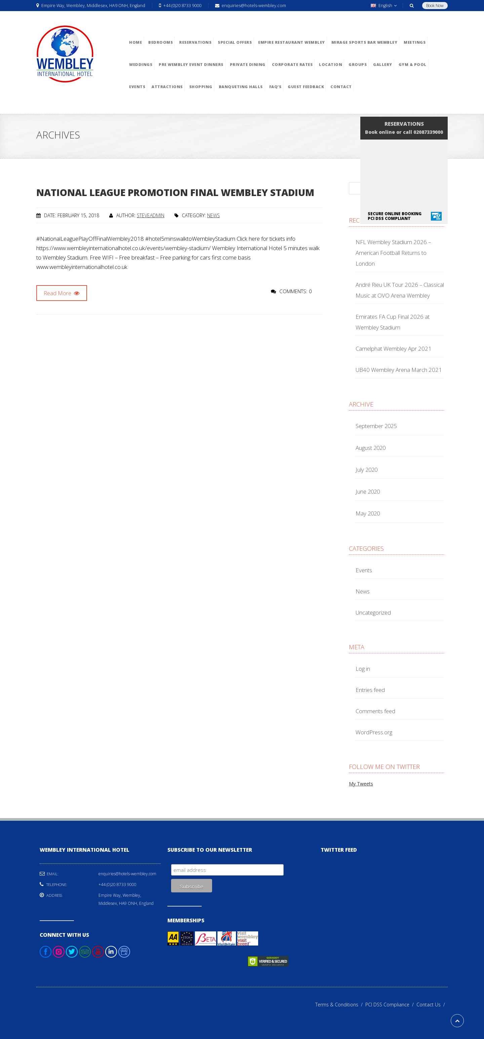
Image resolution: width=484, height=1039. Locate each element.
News (213, 215)
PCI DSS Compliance (390, 1004)
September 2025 (376, 426)
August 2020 (371, 448)
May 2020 (368, 513)
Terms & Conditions (340, 1004)
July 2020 (366, 469)
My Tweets (361, 783)
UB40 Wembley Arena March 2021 (399, 370)
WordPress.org (374, 732)
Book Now (435, 5)
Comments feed (375, 711)
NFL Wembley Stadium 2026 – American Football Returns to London (393, 252)
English (384, 5)
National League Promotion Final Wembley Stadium (175, 192)
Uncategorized (373, 612)
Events (364, 570)
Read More (62, 293)
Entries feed (370, 690)
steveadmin (150, 215)
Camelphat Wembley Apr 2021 (394, 348)
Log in (363, 668)
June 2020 (368, 491)
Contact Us (432, 1004)
